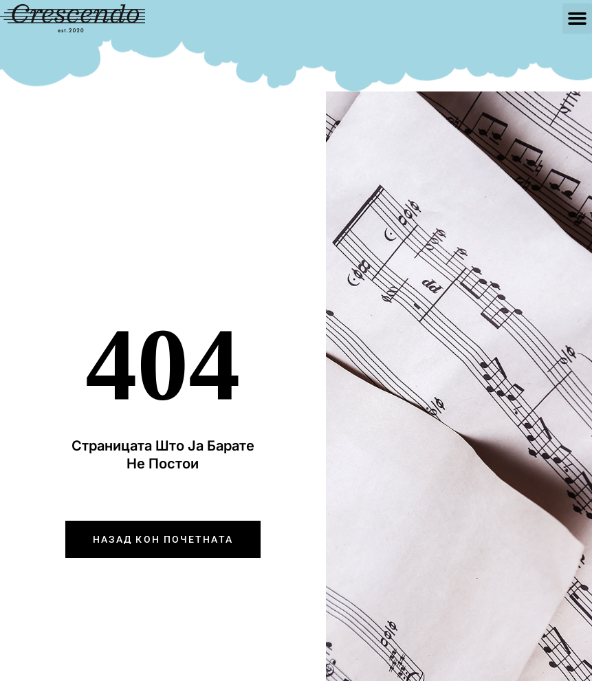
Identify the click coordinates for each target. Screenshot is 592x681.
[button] (577, 18)
